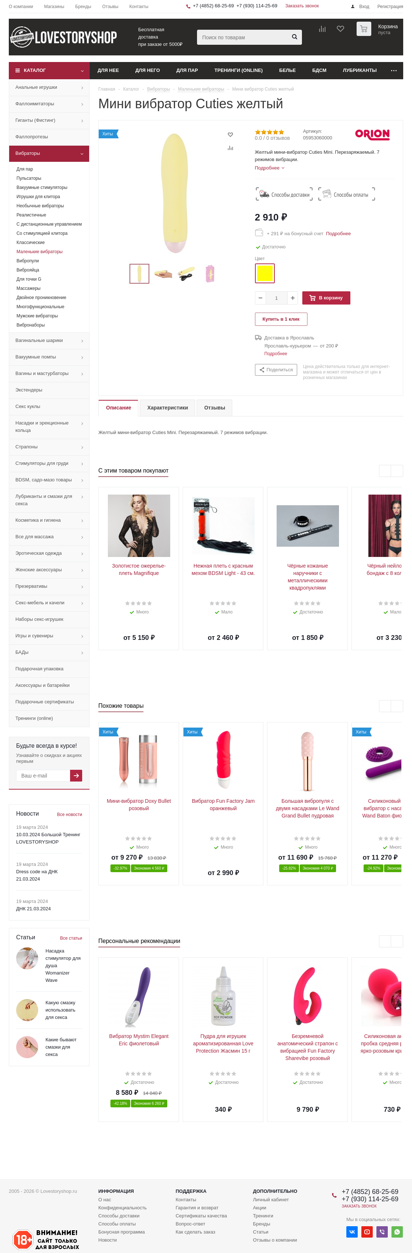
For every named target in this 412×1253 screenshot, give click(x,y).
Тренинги (263, 1216)
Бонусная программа (121, 1232)
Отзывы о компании (275, 1240)
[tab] (269, 168)
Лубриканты (360, 70)
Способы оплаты (117, 1224)
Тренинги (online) (239, 70)
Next (397, 471)
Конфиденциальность (122, 1207)
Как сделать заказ (195, 1232)
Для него (147, 70)
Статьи (260, 1232)
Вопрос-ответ (190, 1224)
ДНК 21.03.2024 (33, 908)
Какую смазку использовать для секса (60, 1010)
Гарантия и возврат (197, 1207)
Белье (287, 70)
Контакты (186, 1199)
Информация (116, 1191)
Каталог (35, 70)
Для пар (187, 70)
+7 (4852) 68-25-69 (213, 5)
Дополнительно (275, 1191)
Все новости (69, 814)
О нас (104, 1199)
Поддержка (191, 1191)
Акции (259, 1207)
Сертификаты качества (201, 1216)
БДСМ (319, 70)
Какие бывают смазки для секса (61, 1047)
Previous (385, 471)
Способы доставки (118, 1216)
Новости (107, 1240)
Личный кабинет (271, 1199)
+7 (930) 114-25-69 (256, 5)
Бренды (261, 1224)
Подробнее (337, 233)
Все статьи (71, 938)
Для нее (108, 70)
